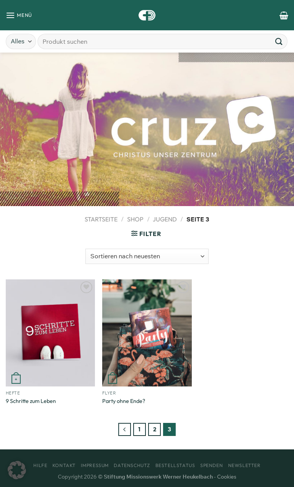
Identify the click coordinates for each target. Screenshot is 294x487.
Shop (135, 219)
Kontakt (64, 465)
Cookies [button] (226, 476)
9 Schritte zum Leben (31, 401)
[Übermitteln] (279, 41)
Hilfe (40, 465)
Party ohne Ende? (123, 401)
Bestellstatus (175, 465)
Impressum (95, 465)
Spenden (211, 465)
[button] (17, 470)
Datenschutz (132, 465)
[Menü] (19, 15)
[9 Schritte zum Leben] (50, 332)
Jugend (165, 219)
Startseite (101, 219)
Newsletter (244, 465)
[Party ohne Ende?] (146, 332)
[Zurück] (124, 429)
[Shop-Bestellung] (147, 256)
